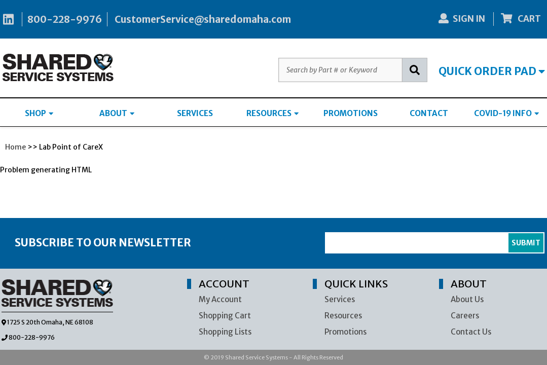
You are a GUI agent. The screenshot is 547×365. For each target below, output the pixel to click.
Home (15, 147)
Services (339, 299)
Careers (465, 315)
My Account (220, 299)
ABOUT (116, 113)
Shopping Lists (225, 332)
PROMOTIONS (350, 113)
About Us (467, 299)
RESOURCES (272, 113)
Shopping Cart (225, 315)
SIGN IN (462, 18)
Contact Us (471, 332)
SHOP (39, 113)
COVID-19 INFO (506, 113)
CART (521, 18)
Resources (343, 315)
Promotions (345, 332)
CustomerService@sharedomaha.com (203, 19)
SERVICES (195, 113)
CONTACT (429, 113)
